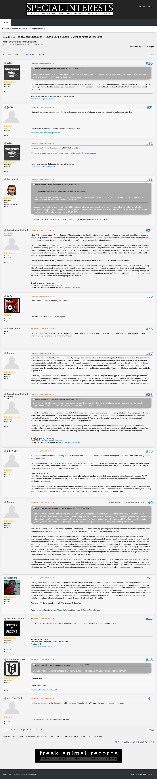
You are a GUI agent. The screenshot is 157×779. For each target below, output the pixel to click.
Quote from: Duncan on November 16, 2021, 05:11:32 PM (58, 400)
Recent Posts (145, 6)
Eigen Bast (12, 451)
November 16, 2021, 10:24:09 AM (42, 230)
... (42, 54)
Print (151, 55)
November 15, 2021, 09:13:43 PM (42, 143)
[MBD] (10, 107)
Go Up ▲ (151, 774)
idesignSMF (32, 774)
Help (132, 774)
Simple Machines (21, 774)
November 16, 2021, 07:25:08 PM (42, 394)
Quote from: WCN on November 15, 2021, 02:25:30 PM (57, 185)
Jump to (116, 742)
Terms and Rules (141, 774)
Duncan (11, 353)
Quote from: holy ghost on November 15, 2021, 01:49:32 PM (59, 69)
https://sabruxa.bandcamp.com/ (42, 719)
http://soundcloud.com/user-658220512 (45, 690)
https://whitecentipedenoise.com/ (43, 99)
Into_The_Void (14, 698)
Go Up (5, 730)
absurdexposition (16, 618)
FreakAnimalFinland (17, 230)
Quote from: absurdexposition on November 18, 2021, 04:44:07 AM (62, 665)
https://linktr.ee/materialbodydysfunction (45, 133)
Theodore (12, 578)
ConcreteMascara (16, 659)
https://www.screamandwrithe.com (43, 646)
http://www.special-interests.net (52, 285)
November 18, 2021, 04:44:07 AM (42, 618)
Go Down (7, 54)
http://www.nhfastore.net (71, 287)
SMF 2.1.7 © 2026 (9, 774)
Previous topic (136, 46)
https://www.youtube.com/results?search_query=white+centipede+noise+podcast (63, 153)
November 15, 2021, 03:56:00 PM (42, 107)
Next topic (149, 46)
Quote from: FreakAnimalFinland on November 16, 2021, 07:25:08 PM (63, 508)
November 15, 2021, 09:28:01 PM (42, 179)
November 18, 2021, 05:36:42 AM (42, 659)
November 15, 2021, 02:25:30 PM (42, 63)
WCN (9, 63)
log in (34, 29)
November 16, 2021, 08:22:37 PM (42, 502)
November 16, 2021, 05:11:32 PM (42, 353)
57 (44, 54)
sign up (42, 29)
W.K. (9, 296)
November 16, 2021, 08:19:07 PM (42, 451)
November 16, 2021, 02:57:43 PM (42, 328)
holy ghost (12, 179)
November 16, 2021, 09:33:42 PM (42, 578)
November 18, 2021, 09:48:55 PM (42, 698)
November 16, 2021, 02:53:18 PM (42, 296)
